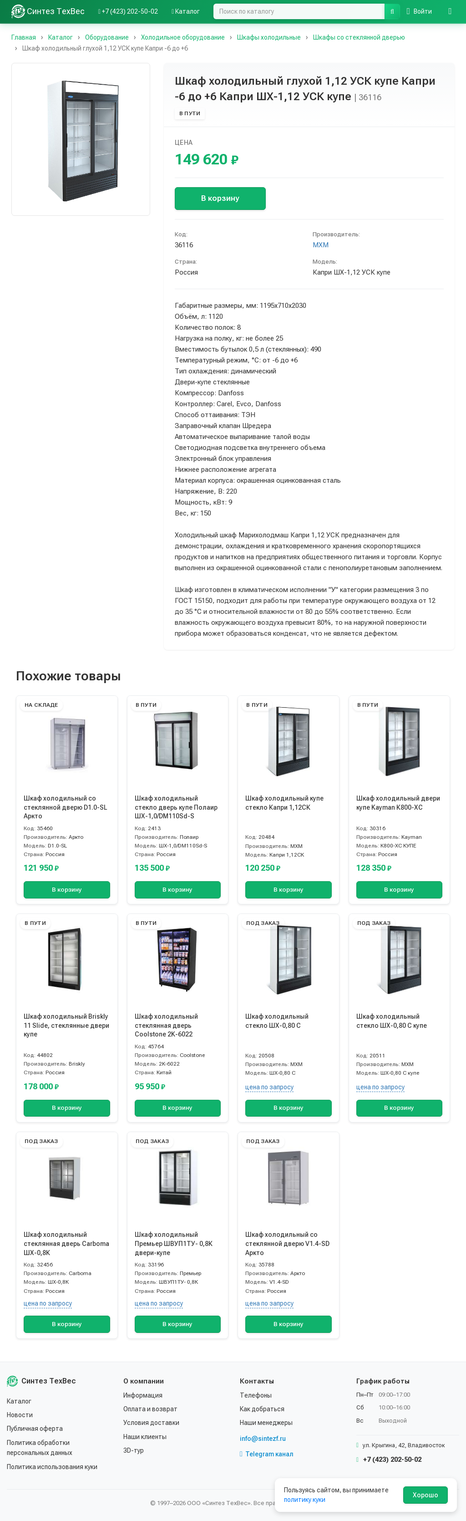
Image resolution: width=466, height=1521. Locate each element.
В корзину (220, 198)
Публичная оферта (35, 1428)
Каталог (19, 1401)
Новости (20, 1415)
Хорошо (425, 1495)
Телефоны (256, 1395)
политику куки (304, 1499)
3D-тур (133, 1450)
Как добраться (262, 1409)
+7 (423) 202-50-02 (388, 1459)
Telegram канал (267, 1454)
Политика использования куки (52, 1466)
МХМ (321, 245)
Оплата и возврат (150, 1409)
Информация (142, 1395)
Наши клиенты (145, 1436)
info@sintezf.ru (263, 1438)
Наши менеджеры (266, 1422)
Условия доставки (151, 1422)
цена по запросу (269, 1087)
